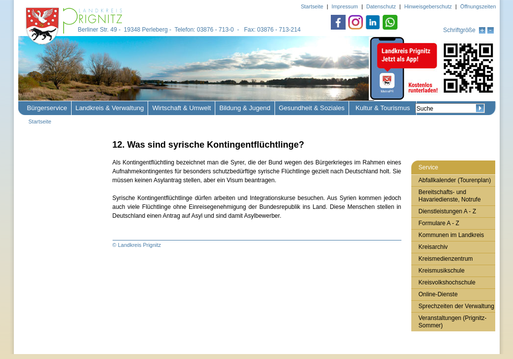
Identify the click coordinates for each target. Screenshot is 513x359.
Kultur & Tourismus (382, 108)
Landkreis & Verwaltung (110, 108)
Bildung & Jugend (244, 108)
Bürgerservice (47, 108)
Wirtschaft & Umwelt (181, 108)
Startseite (40, 121)
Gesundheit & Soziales (312, 108)
